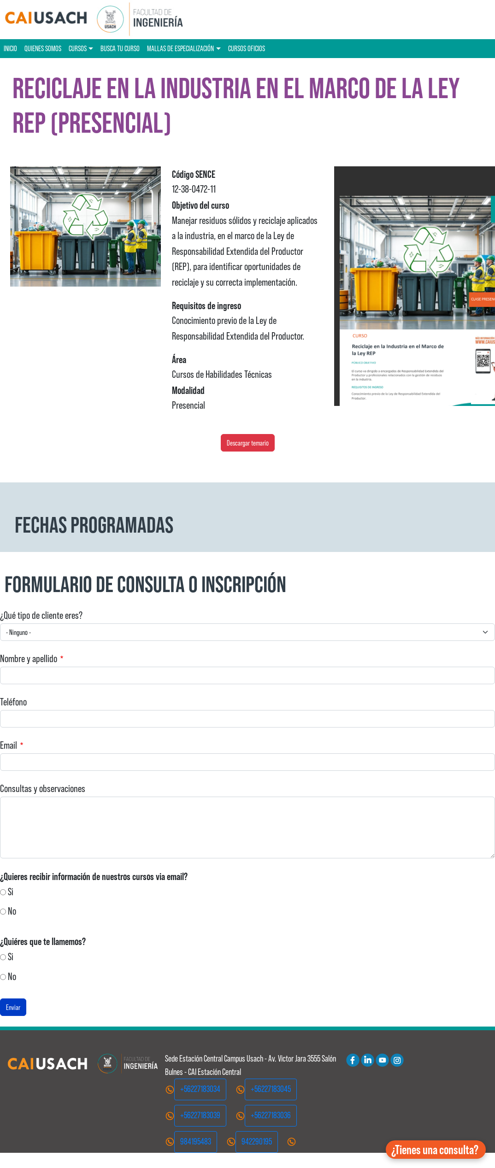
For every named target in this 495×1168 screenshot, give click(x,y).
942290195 (257, 1141)
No (12, 911)
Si (10, 892)
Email (8, 745)
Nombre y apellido (28, 658)
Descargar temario (248, 443)
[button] (436, 1149)
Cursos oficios (246, 48)
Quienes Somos (42, 48)
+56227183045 (271, 1089)
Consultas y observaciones (42, 788)
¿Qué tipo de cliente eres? (41, 615)
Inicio (10, 48)
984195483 (195, 1141)
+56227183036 (271, 1115)
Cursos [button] (78, 48)
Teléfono (13, 702)
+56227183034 (200, 1089)
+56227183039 (200, 1115)
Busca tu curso (120, 48)
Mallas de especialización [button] (180, 48)
